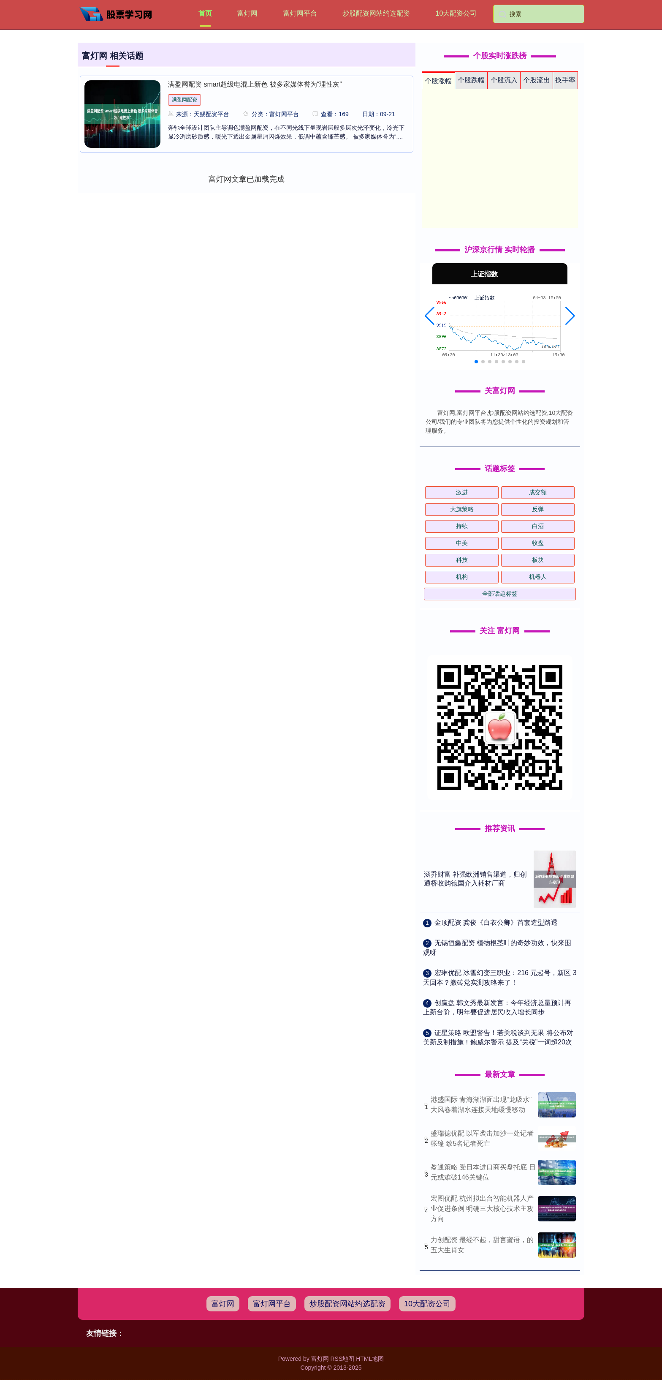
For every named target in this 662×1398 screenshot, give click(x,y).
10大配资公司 (456, 13)
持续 (462, 526)
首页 (205, 13)
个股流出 (536, 80)
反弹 (538, 509)
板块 (538, 559)
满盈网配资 (184, 100)
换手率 (565, 80)
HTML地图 (370, 1358)
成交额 (538, 492)
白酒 (538, 526)
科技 (462, 559)
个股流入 (504, 80)
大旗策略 (462, 509)
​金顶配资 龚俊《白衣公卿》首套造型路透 (496, 922)
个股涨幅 (438, 80)
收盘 (538, 543)
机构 (462, 576)
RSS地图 (342, 1358)
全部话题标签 (500, 593)
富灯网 (247, 13)
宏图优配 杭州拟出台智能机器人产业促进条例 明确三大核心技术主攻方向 (482, 1208)
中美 (462, 543)
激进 (462, 492)
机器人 (538, 576)
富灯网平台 (300, 13)
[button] (429, 316)
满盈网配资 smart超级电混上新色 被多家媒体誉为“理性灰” (255, 84)
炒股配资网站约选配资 (376, 13)
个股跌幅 (471, 80)
